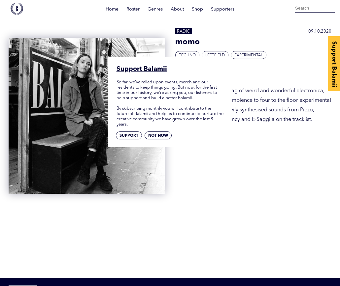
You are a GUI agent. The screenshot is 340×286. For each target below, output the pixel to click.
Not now (158, 136)
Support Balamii (334, 64)
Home (112, 9)
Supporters (222, 9)
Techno (187, 55)
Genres (155, 9)
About (177, 9)
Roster (133, 9)
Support (128, 136)
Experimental (248, 55)
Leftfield (215, 55)
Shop (197, 9)
